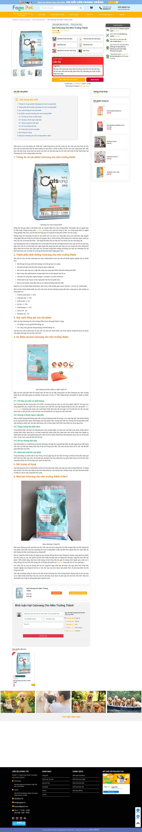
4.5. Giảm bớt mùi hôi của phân (29, 129)
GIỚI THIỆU (41, 14)
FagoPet (60, 562)
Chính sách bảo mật (78, 787)
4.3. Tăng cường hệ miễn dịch (28, 123)
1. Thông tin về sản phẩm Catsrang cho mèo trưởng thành (36, 104)
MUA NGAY (95, 80)
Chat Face (138, 817)
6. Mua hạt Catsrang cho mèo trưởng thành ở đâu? (34, 136)
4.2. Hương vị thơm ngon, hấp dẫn (30, 120)
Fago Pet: (56, 66)
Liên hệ (44, 794)
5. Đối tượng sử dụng (24, 132)
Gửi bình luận (43, 636)
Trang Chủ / (15, 20)
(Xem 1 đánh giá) (64, 30)
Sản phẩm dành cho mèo (60, 24)
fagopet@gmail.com (21, 806)
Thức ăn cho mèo (24, 20)
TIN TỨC (90, 14)
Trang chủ (45, 775)
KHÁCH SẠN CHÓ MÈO (58, 14)
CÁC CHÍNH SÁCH (105, 14)
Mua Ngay (56, 593)
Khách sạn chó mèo (48, 779)
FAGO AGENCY (94, 830)
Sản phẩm (45, 787)
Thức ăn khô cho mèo (39, 20)
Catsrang (39, 230)
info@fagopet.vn (20, 803)
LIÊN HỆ (122, 14)
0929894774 (124, 54)
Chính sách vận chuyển (78, 779)
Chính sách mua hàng (78, 775)
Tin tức (44, 790)
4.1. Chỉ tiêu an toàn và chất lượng (30, 117)
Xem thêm (116, 31)
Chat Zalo (138, 811)
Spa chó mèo (46, 783)
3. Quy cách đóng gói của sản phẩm (29, 110)
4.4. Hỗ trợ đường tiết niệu (27, 126)
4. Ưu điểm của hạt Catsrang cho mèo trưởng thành (34, 113)
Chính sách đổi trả (77, 790)
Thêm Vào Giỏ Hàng (78, 593)
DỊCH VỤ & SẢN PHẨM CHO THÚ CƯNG (21, 14)
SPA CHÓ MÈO (74, 14)
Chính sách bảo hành (78, 783)
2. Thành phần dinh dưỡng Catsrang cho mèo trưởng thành (36, 107)
